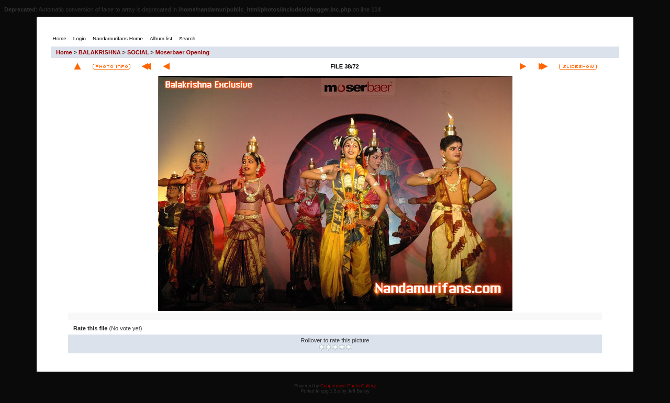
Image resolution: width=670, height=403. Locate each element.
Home (64, 52)
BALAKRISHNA (99, 52)
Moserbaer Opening (182, 52)
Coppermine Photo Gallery (348, 385)
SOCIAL (138, 52)
